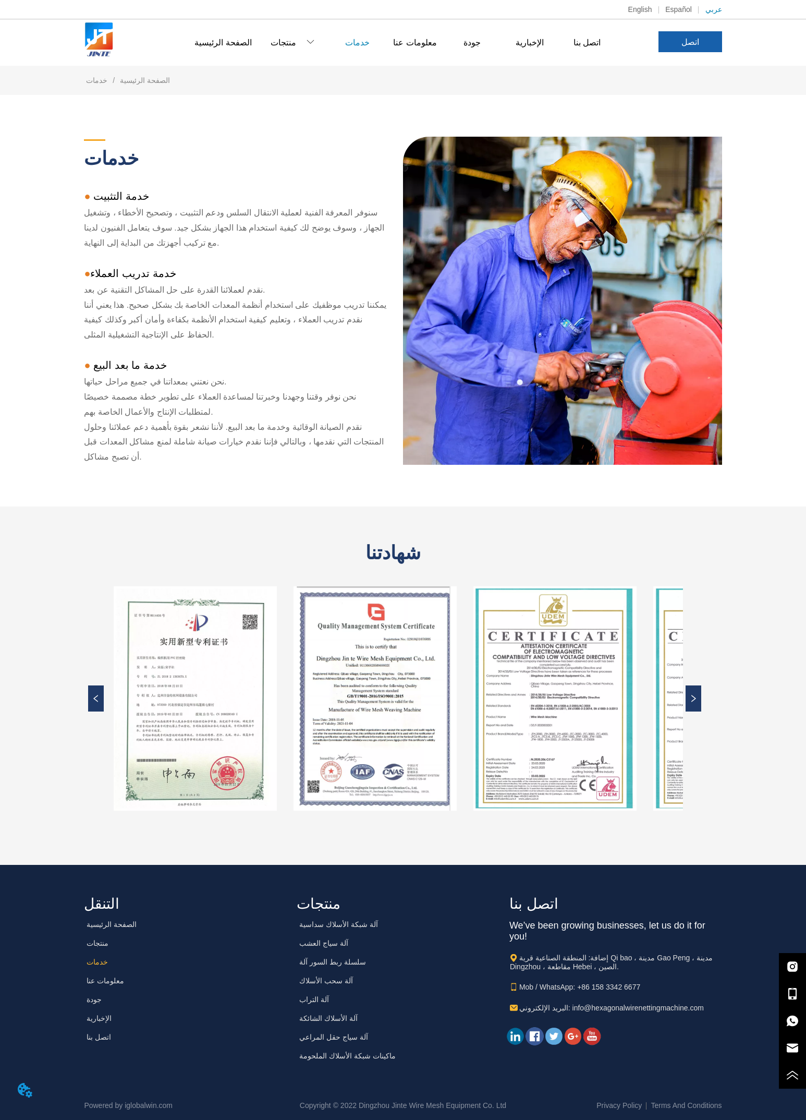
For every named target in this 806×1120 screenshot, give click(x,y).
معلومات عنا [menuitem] (414, 42)
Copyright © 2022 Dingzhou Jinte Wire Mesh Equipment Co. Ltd (403, 1105)
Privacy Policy (619, 1105)
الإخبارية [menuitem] (530, 42)
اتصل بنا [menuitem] (587, 42)
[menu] (403, 42)
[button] (292, 42)
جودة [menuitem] (472, 42)
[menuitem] (292, 42)
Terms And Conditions (686, 1105)
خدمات (97, 80)
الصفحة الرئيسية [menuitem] (222, 42)
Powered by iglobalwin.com (128, 1105)
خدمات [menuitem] (357, 42)
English (640, 9)
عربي (713, 9)
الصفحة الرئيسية (127, 80)
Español (678, 9)
